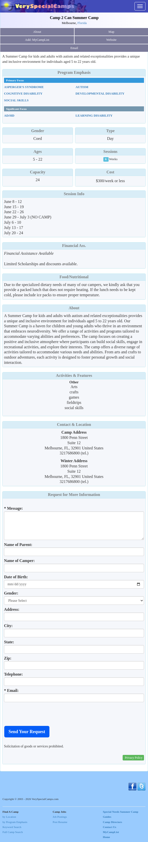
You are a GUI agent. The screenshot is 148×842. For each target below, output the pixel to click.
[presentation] (42, 714)
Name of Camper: (19, 560)
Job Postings (60, 816)
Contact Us (109, 826)
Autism (82, 87)
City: (8, 626)
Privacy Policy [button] (133, 757)
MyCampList (111, 831)
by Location (9, 816)
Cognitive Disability (23, 93)
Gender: (11, 593)
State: (9, 642)
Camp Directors (112, 821)
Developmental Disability (100, 93)
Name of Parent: (18, 544)
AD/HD (9, 115)
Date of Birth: (16, 577)
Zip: (7, 658)
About (37, 32)
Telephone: (13, 674)
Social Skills (16, 100)
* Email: (11, 690)
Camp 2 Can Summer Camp (74, 18)
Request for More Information (74, 494)
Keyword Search (12, 826)
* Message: (13, 508)
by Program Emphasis (15, 821)
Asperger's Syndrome (24, 87)
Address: (11, 609)
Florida (82, 23)
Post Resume (60, 821)
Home (106, 836)
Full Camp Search (13, 831)
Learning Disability (94, 115)
